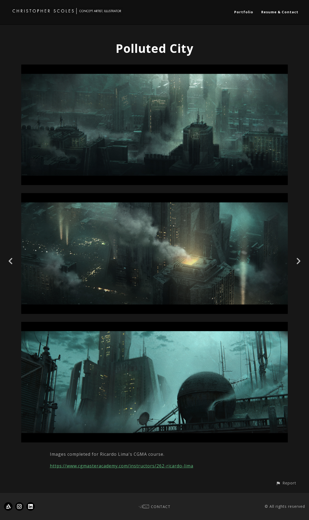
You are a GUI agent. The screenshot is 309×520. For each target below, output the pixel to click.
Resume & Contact (279, 12)
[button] (286, 483)
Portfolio (243, 12)
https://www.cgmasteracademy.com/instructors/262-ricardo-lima (121, 466)
